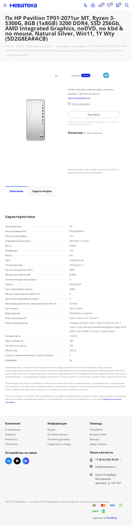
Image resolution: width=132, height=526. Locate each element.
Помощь (96, 423)
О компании (13, 429)
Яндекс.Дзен (17, 460)
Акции (51, 429)
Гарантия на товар (59, 444)
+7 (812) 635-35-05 (107, 459)
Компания (12, 423)
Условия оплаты (57, 434)
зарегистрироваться (79, 98)
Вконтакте (8, 460)
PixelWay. (112, 517)
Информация (57, 423)
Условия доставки (58, 439)
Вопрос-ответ (98, 434)
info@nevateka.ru (105, 466)
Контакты (11, 439)
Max (25, 460)
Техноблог (96, 429)
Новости (10, 434)
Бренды (95, 439)
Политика (11, 444)
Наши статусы (98, 444)
